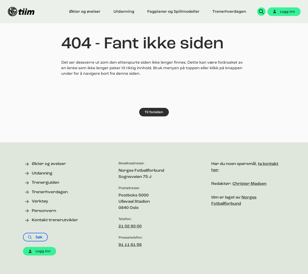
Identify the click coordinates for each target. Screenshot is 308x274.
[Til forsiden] (21, 11)
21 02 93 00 (130, 226)
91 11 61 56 (130, 245)
